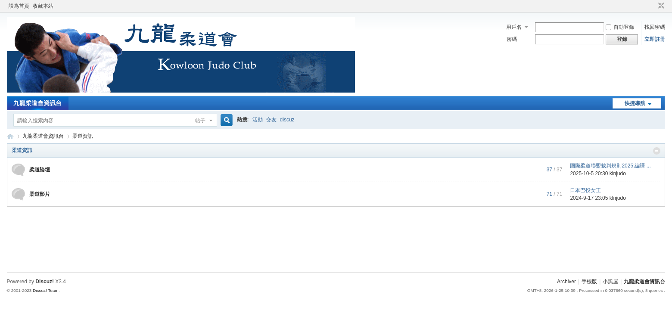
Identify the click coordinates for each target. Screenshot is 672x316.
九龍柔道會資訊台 (37, 102)
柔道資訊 (22, 150)
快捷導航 (635, 103)
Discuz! (44, 282)
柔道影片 (39, 194)
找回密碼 (654, 27)
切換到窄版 (660, 6)
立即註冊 (654, 39)
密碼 (512, 39)
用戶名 (514, 27)
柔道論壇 (39, 170)
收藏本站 (43, 6)
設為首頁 (19, 6)
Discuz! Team (46, 290)
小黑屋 (610, 282)
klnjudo (618, 173)
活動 (257, 120)
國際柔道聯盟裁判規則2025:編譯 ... (610, 166)
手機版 (589, 282)
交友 (271, 120)
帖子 (200, 121)
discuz (287, 120)
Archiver (566, 282)
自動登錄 (620, 27)
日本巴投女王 (585, 190)
